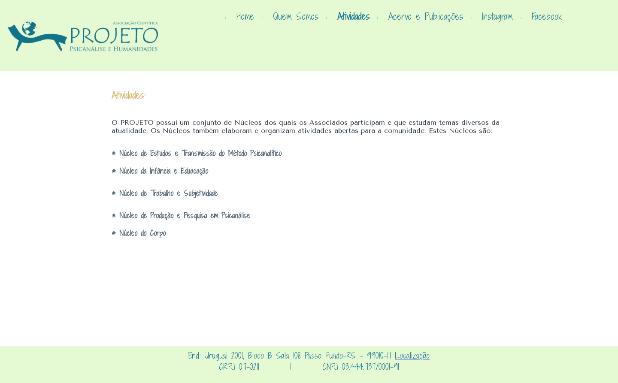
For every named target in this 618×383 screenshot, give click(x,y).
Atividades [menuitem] (353, 16)
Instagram (497, 16)
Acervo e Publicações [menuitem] (425, 16)
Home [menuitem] (245, 16)
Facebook (547, 16)
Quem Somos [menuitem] (295, 16)
